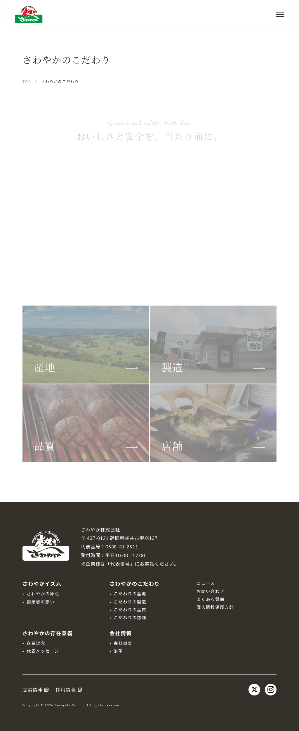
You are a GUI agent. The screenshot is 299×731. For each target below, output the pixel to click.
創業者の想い (41, 601)
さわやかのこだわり (134, 583)
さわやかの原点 (43, 593)
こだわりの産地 (130, 593)
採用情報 (65, 689)
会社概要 (123, 643)
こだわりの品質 (130, 609)
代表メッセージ (43, 651)
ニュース (206, 583)
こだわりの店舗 (130, 617)
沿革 (118, 651)
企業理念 (36, 643)
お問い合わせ (211, 591)
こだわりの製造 (130, 601)
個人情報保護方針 (215, 607)
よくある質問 (211, 599)
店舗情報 (32, 689)
